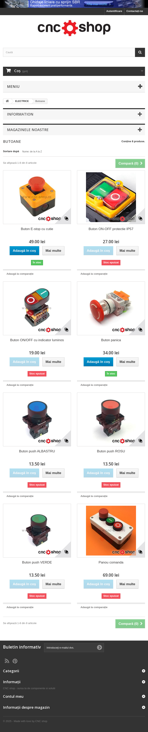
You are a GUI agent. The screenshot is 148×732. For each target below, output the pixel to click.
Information (20, 114)
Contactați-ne (134, 11)
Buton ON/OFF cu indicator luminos (37, 340)
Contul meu (13, 696)
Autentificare (114, 11)
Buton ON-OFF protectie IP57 (111, 229)
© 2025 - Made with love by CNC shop (25, 721)
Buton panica (111, 340)
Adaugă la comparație (19, 273)
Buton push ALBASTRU (37, 451)
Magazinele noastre (28, 129)
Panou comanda (111, 562)
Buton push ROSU (111, 451)
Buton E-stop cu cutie (37, 229)
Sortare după (11, 151)
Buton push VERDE (37, 562)
